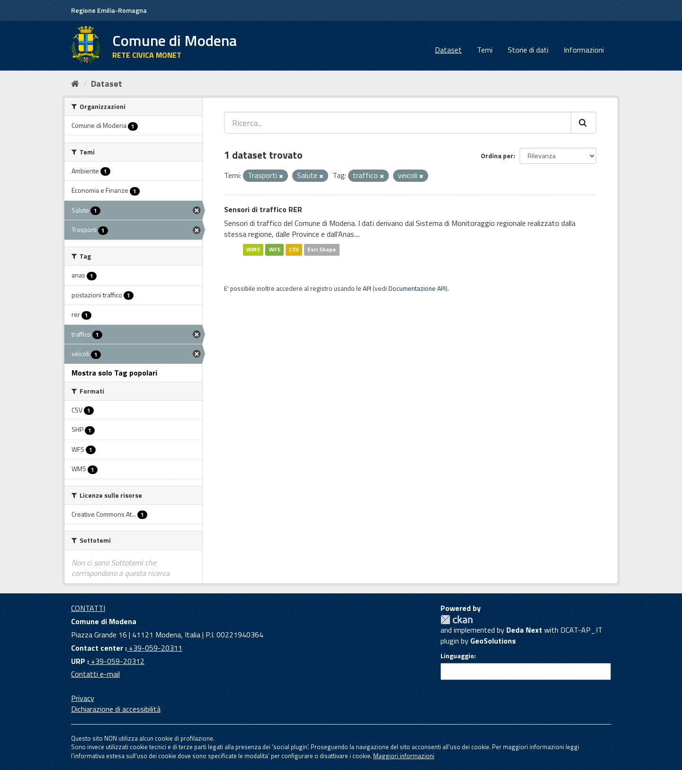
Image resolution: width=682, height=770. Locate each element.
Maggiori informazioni (403, 756)
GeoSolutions (493, 640)
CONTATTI (88, 608)
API (367, 288)
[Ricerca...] (397, 123)
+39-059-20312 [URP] (116, 661)
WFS (274, 249)
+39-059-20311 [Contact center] (154, 648)
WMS (253, 249)
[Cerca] (583, 123)
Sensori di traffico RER (263, 209)
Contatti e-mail (95, 674)
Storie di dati (528, 49)
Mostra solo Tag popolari (114, 372)
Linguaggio (457, 656)
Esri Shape (321, 249)
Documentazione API (417, 288)
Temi (485, 49)
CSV (294, 249)
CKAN (456, 620)
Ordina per (497, 156)
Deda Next (524, 630)
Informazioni (584, 49)
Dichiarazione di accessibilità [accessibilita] (116, 709)
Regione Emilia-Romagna (109, 10)
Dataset (448, 49)
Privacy (82, 698)
